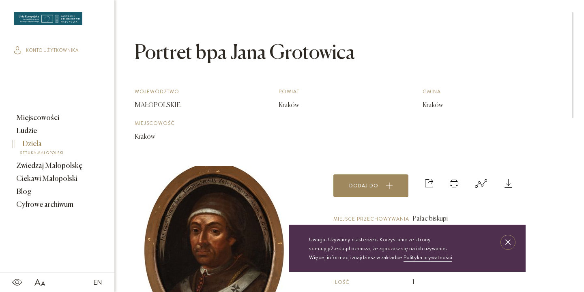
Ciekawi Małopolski (46, 178)
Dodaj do (371, 185)
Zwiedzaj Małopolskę (49, 166)
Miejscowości (37, 118)
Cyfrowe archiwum (44, 204)
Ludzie (26, 131)
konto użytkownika (46, 50)
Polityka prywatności (428, 257)
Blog (23, 191)
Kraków (145, 137)
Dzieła (51, 148)
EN (97, 282)
